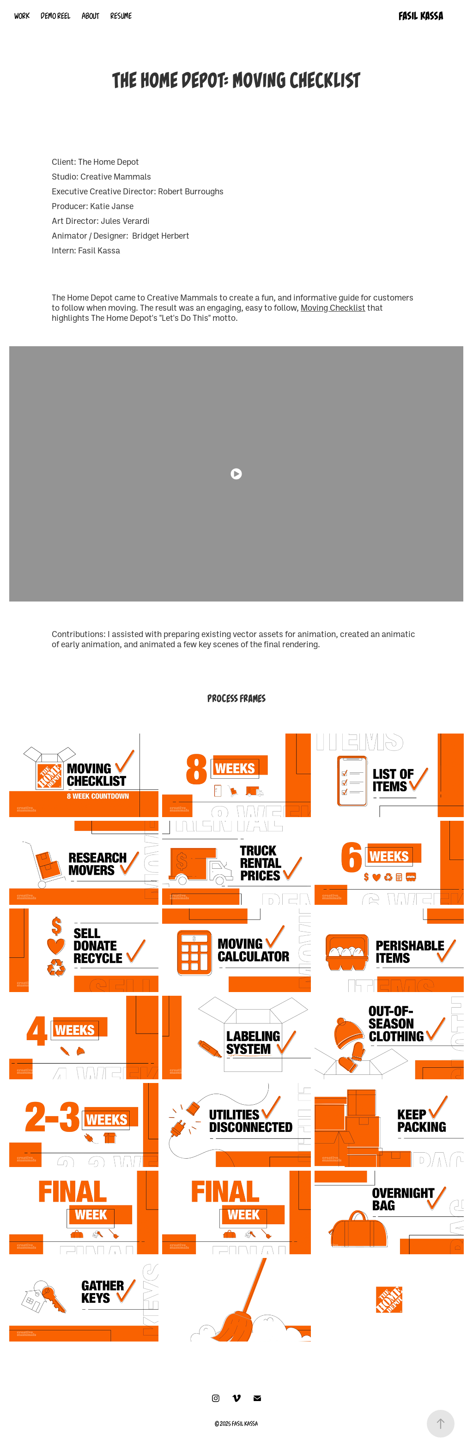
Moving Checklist (333, 307)
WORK (22, 16)
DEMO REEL (55, 16)
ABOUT (90, 16)
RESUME (121, 16)
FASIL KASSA (421, 16)
